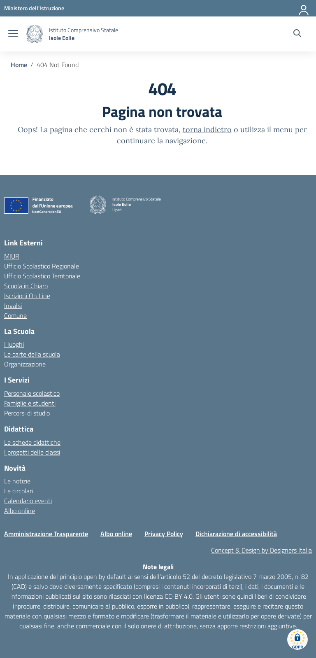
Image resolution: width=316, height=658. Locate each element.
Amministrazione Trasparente (46, 534)
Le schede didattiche (32, 442)
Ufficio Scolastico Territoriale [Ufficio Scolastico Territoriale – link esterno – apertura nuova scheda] (42, 276)
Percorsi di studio (27, 413)
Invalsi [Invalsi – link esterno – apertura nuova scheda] (13, 305)
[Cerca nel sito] (297, 34)
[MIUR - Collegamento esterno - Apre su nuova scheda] (34, 8)
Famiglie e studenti (30, 403)
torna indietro (207, 129)
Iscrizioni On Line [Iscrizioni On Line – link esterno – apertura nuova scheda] (27, 296)
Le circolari (18, 491)
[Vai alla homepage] (34, 34)
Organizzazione (25, 364)
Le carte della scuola (32, 354)
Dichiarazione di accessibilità (236, 534)
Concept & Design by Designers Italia (261, 550)
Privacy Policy (163, 534)
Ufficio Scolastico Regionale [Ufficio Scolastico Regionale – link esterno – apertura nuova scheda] (41, 266)
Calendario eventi (28, 501)
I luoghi (14, 344)
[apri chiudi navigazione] (13, 34)
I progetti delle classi (32, 452)
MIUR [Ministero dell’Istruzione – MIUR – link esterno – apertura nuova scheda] (11, 256)
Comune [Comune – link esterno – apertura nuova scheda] (15, 315)
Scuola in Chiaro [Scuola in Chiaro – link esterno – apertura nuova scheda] (26, 286)
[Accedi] (304, 8)
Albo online (19, 511)
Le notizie (17, 481)
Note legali (158, 567)
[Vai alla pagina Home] (19, 65)
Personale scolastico (32, 393)
